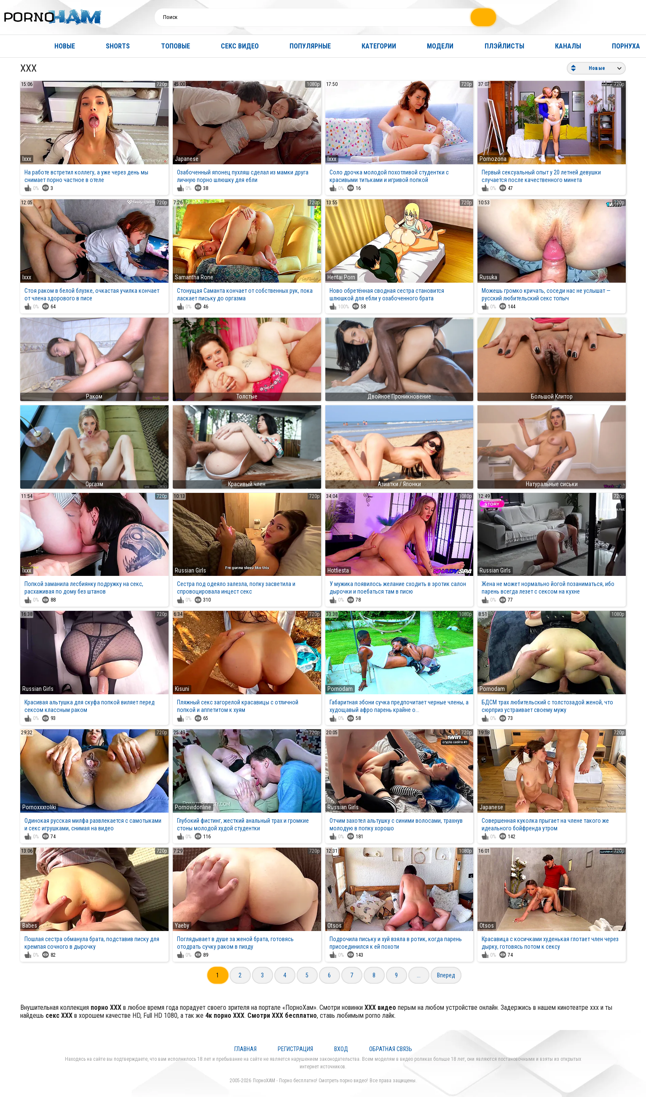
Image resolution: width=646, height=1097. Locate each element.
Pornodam (340, 688)
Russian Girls (190, 570)
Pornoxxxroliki (39, 807)
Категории (379, 46)
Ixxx (26, 158)
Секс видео (240, 46)
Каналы (568, 46)
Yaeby (182, 925)
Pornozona (493, 158)
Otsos (334, 925)
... (419, 975)
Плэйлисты (504, 46)
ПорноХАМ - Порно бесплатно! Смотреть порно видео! (310, 1081)
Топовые (175, 46)
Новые (64, 46)
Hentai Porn (341, 277)
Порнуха (626, 46)
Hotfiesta (338, 570)
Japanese (186, 158)
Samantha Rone (194, 277)
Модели (440, 46)
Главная (14, 46)
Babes (29, 925)
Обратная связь (390, 1049)
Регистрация (295, 1049)
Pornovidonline (193, 807)
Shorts (118, 46)
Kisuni (182, 688)
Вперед (446, 975)
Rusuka (488, 277)
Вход (341, 1049)
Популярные (310, 46)
